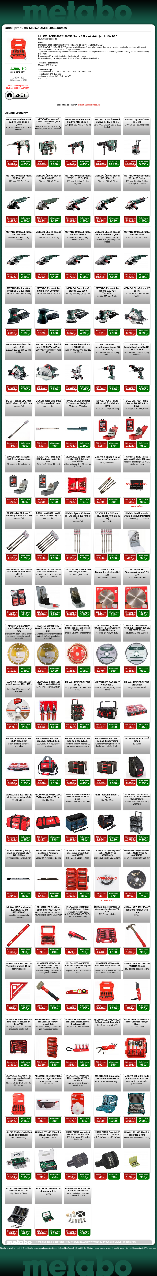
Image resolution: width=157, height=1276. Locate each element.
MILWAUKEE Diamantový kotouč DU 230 (137, 572)
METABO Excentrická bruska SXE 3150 (77, 289)
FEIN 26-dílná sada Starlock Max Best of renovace (77, 1189)
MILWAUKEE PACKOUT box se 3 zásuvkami (107, 739)
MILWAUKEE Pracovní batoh (137, 739)
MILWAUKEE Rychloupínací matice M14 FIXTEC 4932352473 (107, 853)
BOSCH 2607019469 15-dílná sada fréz (48, 1189)
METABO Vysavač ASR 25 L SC (137, 120)
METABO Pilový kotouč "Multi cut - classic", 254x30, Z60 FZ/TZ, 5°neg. (137, 628)
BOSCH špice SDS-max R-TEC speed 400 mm (48, 402)
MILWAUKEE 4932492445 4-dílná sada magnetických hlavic (136, 1021)
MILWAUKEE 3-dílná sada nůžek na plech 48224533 (48, 683)
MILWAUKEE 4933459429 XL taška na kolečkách (18, 795)
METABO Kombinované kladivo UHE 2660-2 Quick (18, 122)
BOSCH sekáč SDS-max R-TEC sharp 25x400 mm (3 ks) (19, 514)
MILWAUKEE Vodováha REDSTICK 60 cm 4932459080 (18, 910)
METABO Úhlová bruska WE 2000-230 (19, 233)
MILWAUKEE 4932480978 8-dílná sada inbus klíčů (107, 1021)
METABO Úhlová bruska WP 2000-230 (137, 233)
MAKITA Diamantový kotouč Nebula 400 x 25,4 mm (48, 628)
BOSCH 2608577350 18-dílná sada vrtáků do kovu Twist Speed (19, 571)
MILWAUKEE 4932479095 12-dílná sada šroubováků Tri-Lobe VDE (19, 1021)
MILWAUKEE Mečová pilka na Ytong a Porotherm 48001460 (48, 853)
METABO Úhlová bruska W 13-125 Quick (137, 177)
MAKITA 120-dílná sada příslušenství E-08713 (137, 1077)
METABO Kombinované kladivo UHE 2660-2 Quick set (48, 121)
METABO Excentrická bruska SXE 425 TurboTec (107, 291)
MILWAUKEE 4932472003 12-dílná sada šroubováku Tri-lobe (107, 909)
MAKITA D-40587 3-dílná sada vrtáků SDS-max (107, 458)
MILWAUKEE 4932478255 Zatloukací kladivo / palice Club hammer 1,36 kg (48, 965)
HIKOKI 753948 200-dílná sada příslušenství (48, 1133)
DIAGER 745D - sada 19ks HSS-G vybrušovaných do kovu (18, 459)
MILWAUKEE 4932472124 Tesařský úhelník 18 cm (18, 964)
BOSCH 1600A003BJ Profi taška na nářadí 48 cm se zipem (78, 796)
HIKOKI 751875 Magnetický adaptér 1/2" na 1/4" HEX (77, 1133)
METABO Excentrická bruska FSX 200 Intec (48, 289)
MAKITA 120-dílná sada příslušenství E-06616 (107, 1077)
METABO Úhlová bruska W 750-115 (19, 177)
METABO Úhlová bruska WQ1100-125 (107, 177)
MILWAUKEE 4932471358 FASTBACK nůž (136, 964)
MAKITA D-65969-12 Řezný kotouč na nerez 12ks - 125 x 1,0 (19, 684)
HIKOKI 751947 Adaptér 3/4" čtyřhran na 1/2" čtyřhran (107, 1133)
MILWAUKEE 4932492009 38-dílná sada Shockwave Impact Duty (48, 1021)
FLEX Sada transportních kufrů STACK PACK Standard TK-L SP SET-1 (137, 796)
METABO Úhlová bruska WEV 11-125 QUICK (78, 177)
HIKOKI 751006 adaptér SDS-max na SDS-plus (77, 402)
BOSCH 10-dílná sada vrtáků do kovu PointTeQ (137, 514)
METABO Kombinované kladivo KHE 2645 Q (77, 120)
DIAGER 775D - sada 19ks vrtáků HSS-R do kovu (107, 403)
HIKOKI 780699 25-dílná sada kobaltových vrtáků (78, 570)
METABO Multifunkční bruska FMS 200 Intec (18, 289)
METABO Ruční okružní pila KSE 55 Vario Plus (48, 345)
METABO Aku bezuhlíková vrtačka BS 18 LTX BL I (136, 347)
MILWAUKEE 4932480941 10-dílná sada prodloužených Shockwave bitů (78, 1021)
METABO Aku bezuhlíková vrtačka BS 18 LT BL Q (107, 347)
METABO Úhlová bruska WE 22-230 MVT (78, 233)
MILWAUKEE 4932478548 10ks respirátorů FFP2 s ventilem (77, 1078)
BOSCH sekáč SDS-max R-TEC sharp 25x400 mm (19, 402)
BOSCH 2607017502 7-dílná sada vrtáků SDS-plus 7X (48, 570)
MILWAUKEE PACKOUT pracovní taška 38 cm (48, 739)
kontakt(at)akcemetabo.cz (89, 105)
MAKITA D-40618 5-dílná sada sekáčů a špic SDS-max (137, 458)
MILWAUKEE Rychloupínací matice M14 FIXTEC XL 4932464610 (136, 853)
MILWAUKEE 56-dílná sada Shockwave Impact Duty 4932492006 (78, 853)
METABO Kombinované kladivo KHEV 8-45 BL (107, 120)
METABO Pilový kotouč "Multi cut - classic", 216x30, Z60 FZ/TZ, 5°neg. (107, 628)
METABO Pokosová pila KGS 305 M (77, 345)
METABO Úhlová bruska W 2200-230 (48, 233)
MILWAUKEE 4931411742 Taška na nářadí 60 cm (48, 795)
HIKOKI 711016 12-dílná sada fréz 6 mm (136, 1133)
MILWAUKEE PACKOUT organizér (136, 683)
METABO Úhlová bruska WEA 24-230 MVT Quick (107, 233)
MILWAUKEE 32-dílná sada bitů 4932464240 (48, 908)
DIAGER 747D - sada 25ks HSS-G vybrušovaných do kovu (48, 459)
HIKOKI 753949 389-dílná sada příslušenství (19, 1133)
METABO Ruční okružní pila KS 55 (18, 345)
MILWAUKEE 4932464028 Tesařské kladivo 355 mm (136, 910)
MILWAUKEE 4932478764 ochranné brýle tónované (48, 1077)
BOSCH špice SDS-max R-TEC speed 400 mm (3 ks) (78, 516)
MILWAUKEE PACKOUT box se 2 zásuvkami (77, 739)
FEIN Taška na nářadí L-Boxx (107, 795)
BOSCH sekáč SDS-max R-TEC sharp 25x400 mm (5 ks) (48, 514)
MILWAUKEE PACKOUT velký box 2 (107, 683)
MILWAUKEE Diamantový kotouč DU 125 (107, 572)
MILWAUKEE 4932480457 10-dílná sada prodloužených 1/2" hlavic (19, 1078)
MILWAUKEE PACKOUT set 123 (77, 683)
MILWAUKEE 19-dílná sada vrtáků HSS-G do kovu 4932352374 (78, 459)
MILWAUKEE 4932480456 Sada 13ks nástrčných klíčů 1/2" (107, 965)
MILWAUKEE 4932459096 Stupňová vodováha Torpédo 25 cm (78, 965)
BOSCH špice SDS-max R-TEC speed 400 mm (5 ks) (107, 516)
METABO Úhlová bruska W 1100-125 (48, 177)
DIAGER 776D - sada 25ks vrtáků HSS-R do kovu (137, 403)
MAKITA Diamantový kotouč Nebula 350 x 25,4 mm (18, 628)
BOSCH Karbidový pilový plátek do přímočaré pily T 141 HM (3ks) (19, 853)
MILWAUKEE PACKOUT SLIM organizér (18, 739)
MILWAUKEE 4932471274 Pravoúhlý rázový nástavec (77, 908)
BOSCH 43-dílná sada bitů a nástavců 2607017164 (18, 1189)
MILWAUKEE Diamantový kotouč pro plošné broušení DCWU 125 (77, 628)
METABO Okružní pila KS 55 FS (136, 289)
